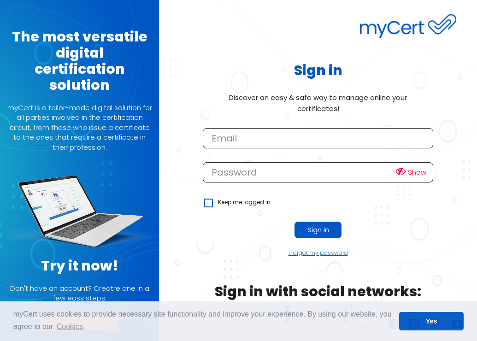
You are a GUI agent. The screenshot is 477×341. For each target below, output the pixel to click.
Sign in (318, 230)
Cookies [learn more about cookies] (70, 326)
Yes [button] (431, 321)
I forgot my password (318, 253)
